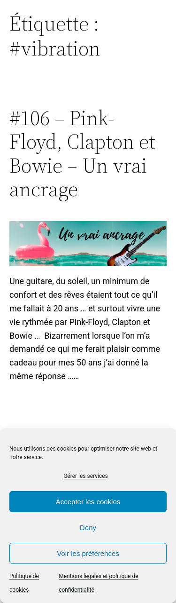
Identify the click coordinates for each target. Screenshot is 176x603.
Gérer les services (85, 476)
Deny (88, 528)
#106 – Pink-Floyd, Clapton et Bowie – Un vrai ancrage (82, 153)
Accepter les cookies (88, 502)
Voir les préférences (88, 553)
